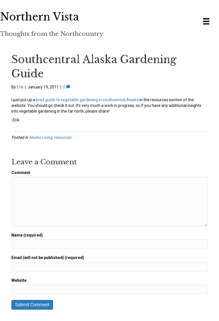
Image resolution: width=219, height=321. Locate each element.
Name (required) (27, 235)
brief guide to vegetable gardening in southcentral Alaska (87, 100)
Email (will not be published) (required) (47, 257)
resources (62, 137)
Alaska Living (40, 137)
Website (19, 280)
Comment (20, 172)
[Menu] (206, 21)
